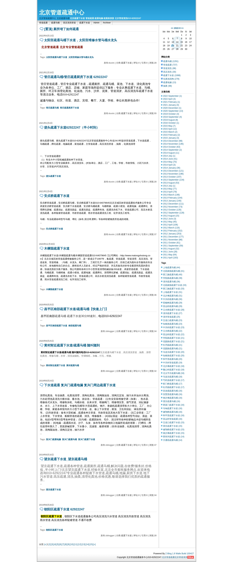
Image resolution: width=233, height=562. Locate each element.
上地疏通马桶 (171, 267)
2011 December (173, 236)
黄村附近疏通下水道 (55, 365)
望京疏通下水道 (53, 489)
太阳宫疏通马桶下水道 (56, 57)
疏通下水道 (84, 22)
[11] (75, 544)
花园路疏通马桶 (172, 348)
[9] (68, 544)
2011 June (170, 251)
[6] (60, 544)
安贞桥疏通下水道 (56, 196)
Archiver (107, 22)
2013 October (172, 177)
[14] (87, 544)
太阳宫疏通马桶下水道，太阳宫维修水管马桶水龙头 (80, 40)
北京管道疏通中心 (61, 12)
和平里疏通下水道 (173, 415)
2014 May (170, 162)
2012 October (172, 210)
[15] (91, 544)
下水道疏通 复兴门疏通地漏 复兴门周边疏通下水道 (80, 385)
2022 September (172, 96)
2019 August (170, 120)
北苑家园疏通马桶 (173, 271)
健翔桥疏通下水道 (173, 429)
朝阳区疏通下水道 (54, 530)
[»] (94, 544)
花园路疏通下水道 (173, 341)
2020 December (172, 108)
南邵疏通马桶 (74, 325)
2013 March (171, 195)
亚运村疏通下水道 (173, 334)
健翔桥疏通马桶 (172, 412)
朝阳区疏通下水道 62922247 (64, 509)
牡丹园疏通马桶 (172, 345)
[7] (63, 544)
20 (173, 45)
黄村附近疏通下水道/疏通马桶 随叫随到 (72, 345)
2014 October (171, 147)
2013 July (169, 186)
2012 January (172, 233)
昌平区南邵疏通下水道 (56, 325)
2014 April (169, 165)
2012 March (171, 227)
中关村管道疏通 (172, 362)
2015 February (171, 135)
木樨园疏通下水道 (56, 248)
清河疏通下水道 (172, 313)
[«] (45, 544)
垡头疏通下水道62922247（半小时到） (71, 127)
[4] (55, 544)
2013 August (171, 183)
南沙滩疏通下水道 (173, 433)
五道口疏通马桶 (172, 320)
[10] (71, 544)
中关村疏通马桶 (172, 299)
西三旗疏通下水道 (173, 288)
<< (172, 28)
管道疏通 (43, 22)
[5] (57, 544)
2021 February (171, 102)
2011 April (170, 257)
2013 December (173, 171)
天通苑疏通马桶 (172, 440)
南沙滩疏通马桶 (172, 398)
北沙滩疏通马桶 (172, 295)
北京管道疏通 (168, 557)
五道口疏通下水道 (173, 422)
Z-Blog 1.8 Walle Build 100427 (179, 553)
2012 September (173, 213)
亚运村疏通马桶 (172, 306)
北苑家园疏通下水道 (174, 285)
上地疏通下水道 (172, 292)
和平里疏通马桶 (172, 359)
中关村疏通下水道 (173, 327)
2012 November (172, 207)
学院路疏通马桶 (172, 278)
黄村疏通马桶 (72, 365)
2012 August (171, 216)
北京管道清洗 (181, 557)
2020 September (173, 111)
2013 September (173, 180)
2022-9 (177, 28)
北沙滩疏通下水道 (173, 366)
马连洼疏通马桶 (172, 376)
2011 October (171, 242)
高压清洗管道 (69, 22)
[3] (52, 544)
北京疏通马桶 (63, 18)
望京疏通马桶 (171, 401)
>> (182, 28)
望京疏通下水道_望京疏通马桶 (65, 459)
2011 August (171, 248)
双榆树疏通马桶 (172, 303)
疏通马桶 (55, 22)
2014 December (172, 141)
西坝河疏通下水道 (173, 436)
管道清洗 (169, 68)
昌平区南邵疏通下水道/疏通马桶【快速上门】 (76, 309)
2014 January (171, 168)
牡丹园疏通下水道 (173, 387)
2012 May (170, 222)
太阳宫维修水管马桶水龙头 (81, 57)
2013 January (172, 201)
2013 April (170, 192)
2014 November (173, 144)
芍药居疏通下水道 (173, 380)
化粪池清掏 (171, 79)
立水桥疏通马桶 (172, 331)
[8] (66, 544)
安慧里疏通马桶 (172, 394)
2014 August (171, 153)
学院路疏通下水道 (173, 338)
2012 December (173, 204)
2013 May (170, 189)
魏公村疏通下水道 (173, 369)
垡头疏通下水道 (53, 176)
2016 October (171, 123)
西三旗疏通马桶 (172, 274)
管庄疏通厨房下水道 (69, 108)
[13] (83, 544)
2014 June (170, 159)
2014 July (169, 156)
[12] (79, 544)
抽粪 (167, 86)
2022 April (169, 99)
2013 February (172, 198)
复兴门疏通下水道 (86, 439)
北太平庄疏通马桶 (173, 373)
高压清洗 (169, 72)
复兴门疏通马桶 (69, 439)
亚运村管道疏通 (172, 419)
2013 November (173, 174)
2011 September (173, 245)
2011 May (170, 254)
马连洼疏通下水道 (173, 352)
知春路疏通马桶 (172, 324)
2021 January (171, 105)
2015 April (170, 129)
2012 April (170, 224)
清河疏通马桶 (171, 281)
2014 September (172, 150)
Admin (96, 22)
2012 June (169, 219)
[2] (49, 544)
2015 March (170, 132)
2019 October (171, 114)
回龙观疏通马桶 (172, 391)
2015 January (171, 138)
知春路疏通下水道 (173, 355)
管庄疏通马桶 (52, 108)
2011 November (172, 239)
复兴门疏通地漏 (53, 439)
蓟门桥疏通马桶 (172, 384)
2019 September (172, 117)
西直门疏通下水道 (173, 405)
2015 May (169, 126)
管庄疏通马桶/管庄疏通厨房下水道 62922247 (76, 77)
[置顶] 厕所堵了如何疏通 (61, 29)
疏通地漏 (169, 82)
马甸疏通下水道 (172, 408)
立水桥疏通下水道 (173, 310)
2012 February (172, 230)
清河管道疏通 (171, 317)
